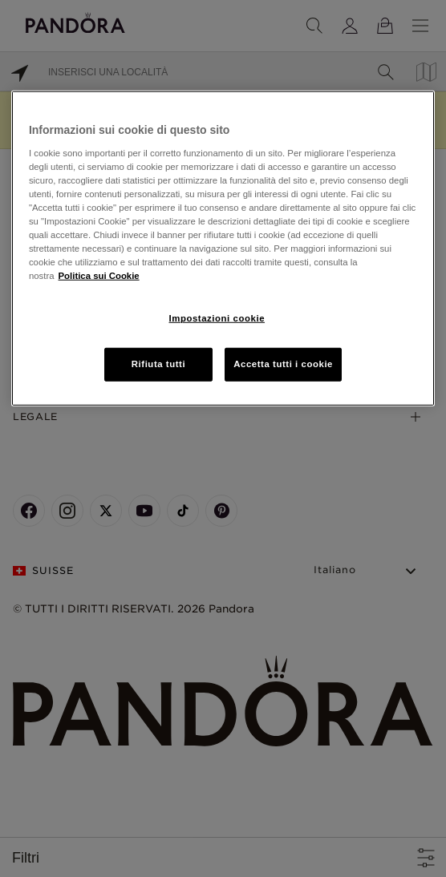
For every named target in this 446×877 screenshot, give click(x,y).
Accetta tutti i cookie (283, 364)
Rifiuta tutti (158, 364)
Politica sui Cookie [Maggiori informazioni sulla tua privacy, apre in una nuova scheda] (99, 276)
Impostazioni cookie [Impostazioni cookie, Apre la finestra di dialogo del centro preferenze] (217, 318)
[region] (223, 248)
